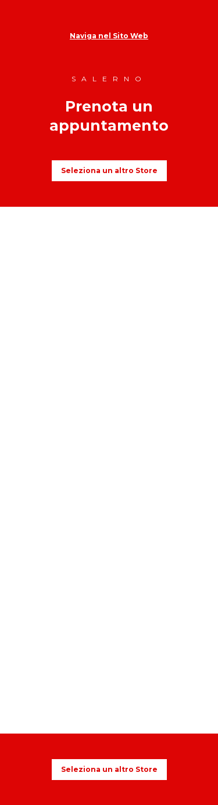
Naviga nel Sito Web (109, 35)
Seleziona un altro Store (109, 170)
